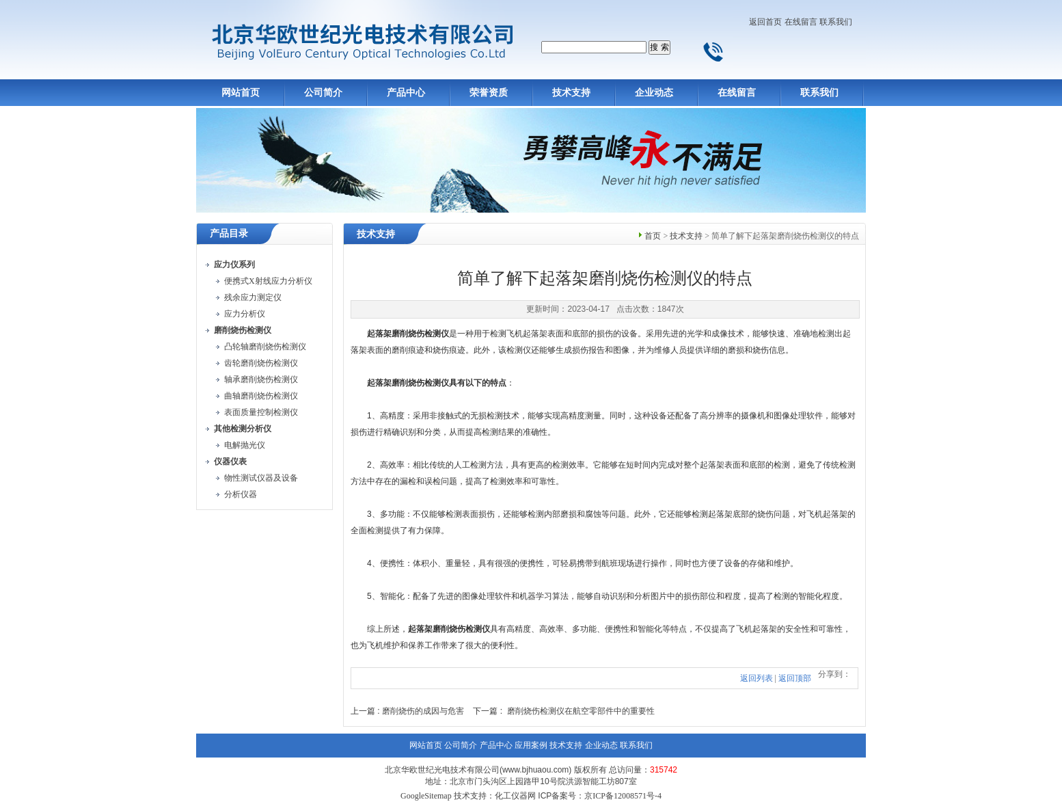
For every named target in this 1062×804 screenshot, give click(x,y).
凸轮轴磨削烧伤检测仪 (265, 346)
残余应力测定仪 (253, 297)
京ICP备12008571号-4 (623, 796)
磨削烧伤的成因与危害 (423, 711)
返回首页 (765, 22)
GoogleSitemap (426, 796)
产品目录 (229, 233)
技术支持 (571, 93)
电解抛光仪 (244, 445)
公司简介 (323, 93)
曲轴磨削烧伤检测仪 (261, 396)
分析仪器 (240, 494)
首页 (652, 236)
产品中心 (406, 93)
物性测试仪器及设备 (261, 478)
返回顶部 (794, 678)
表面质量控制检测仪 (261, 412)
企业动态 (654, 93)
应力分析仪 (244, 314)
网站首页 (240, 93)
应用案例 (531, 745)
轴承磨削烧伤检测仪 (261, 379)
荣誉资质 (488, 93)
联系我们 (835, 22)
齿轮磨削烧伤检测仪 (261, 363)
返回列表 (756, 678)
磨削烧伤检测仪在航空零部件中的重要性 (581, 711)
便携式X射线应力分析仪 (268, 281)
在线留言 (801, 22)
